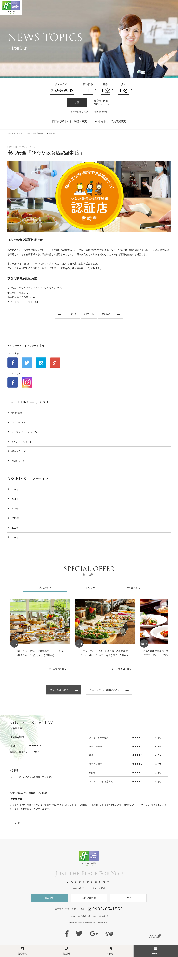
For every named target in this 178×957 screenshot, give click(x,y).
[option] (40, 636)
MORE (17, 823)
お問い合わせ (89, 897)
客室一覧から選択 (79, 111)
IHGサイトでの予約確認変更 (110, 121)
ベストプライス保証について (104, 689)
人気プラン (45, 587)
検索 (77, 102)
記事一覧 (89, 313)
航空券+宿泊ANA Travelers (101, 102)
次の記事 (106, 313)
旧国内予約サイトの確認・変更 (69, 121)
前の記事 (72, 313)
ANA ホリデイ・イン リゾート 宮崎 (25, 345)
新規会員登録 (100, 111)
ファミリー (89, 587)
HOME (26, 133)
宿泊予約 (49, 897)
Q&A (128, 897)
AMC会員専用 (133, 587)
